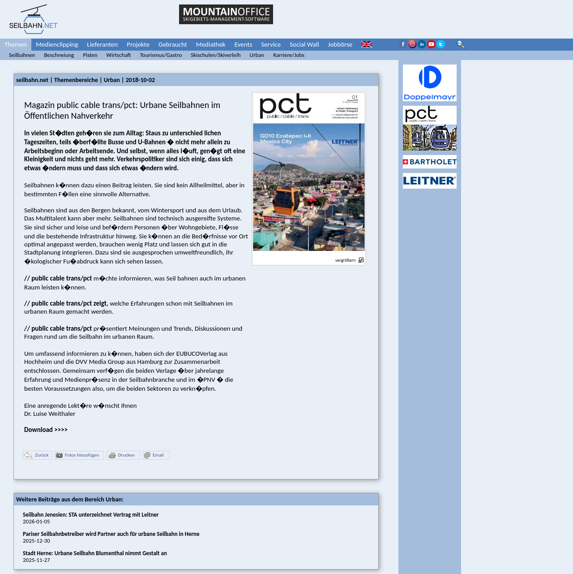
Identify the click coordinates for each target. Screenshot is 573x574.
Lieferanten (102, 44)
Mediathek (211, 44)
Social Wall (304, 44)
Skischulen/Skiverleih (215, 55)
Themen (15, 44)
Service (271, 44)
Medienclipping (57, 44)
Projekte (138, 44)
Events (243, 44)
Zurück (36, 455)
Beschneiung (59, 55)
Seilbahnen (22, 55)
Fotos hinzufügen (77, 455)
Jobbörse (340, 44)
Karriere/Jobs (288, 55)
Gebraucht (172, 44)
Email (153, 455)
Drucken (121, 455)
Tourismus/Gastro (161, 55)
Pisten (90, 55)
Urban (257, 55)
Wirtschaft (119, 55)
